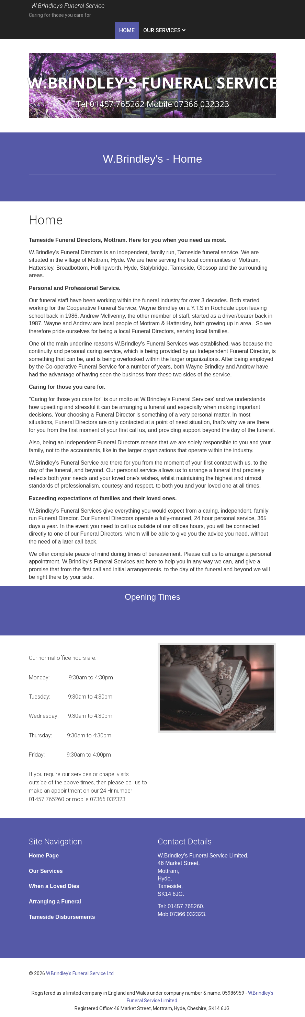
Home (127, 30)
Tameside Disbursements (62, 917)
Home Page (44, 855)
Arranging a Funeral (55, 901)
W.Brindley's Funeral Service (67, 5)
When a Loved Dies (54, 886)
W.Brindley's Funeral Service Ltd (80, 973)
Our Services (162, 30)
